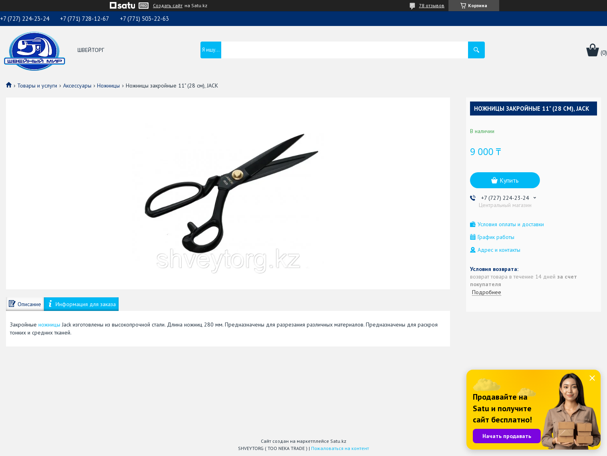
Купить (509, 180)
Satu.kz (338, 441)
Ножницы (108, 85)
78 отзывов (431, 5)
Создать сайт (167, 5)
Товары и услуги (37, 85)
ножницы (49, 324)
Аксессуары (77, 85)
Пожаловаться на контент (340, 448)
